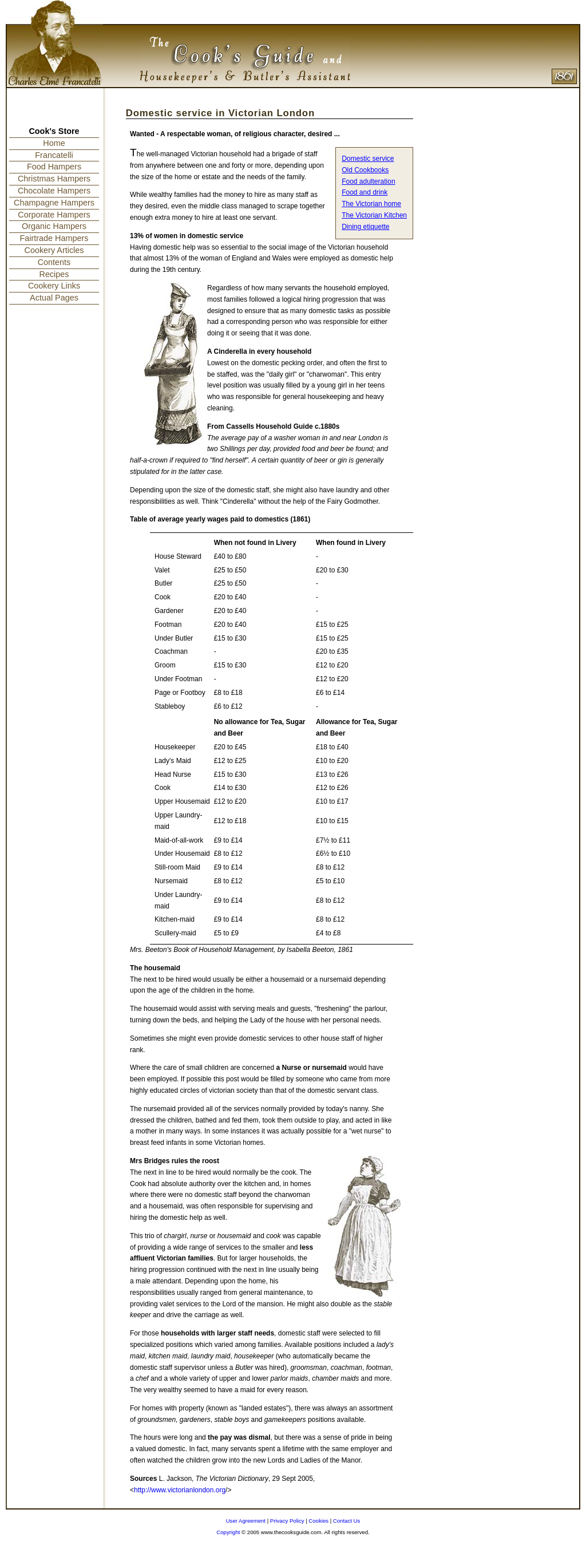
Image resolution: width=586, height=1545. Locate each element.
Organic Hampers (54, 226)
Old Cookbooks (365, 170)
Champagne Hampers (54, 202)
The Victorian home (371, 204)
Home (54, 143)
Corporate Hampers (54, 214)
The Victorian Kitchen (374, 215)
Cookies (318, 1521)
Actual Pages (54, 297)
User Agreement (246, 1521)
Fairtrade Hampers (54, 238)
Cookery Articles (54, 250)
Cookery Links (54, 285)
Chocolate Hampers (54, 190)
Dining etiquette (365, 227)
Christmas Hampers (54, 178)
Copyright (228, 1532)
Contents (54, 262)
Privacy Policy (287, 1521)
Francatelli (54, 155)
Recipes (54, 274)
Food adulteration (368, 181)
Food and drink (364, 192)
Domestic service (368, 159)
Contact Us (346, 1521)
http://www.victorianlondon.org (179, 1490)
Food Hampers (54, 166)
